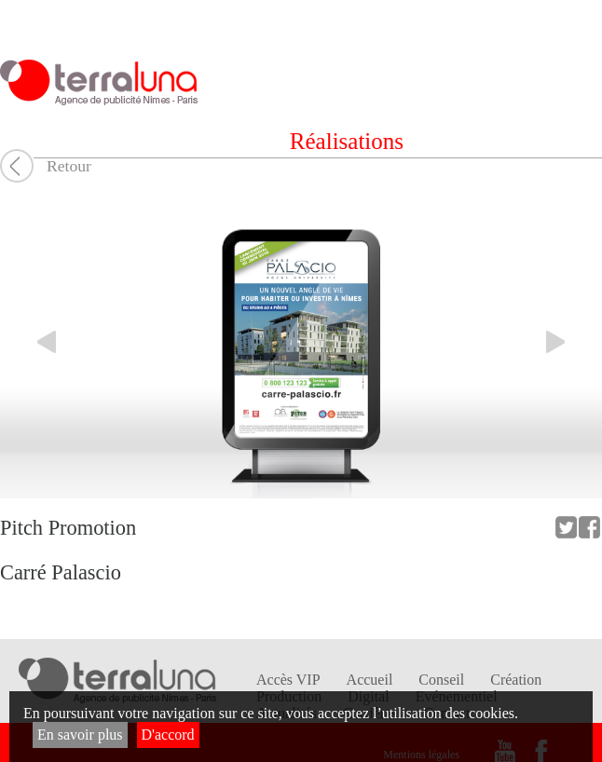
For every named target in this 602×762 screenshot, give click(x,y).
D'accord (168, 734)
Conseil (441, 679)
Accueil (370, 679)
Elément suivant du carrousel (564, 341)
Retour (69, 165)
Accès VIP (288, 679)
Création (515, 679)
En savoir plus (80, 734)
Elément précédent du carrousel (37, 341)
